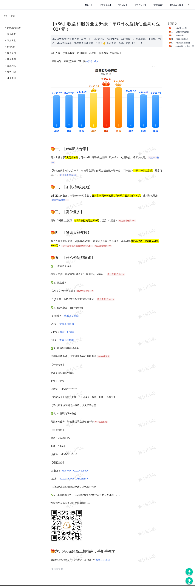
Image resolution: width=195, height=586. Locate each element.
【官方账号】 (123, 5)
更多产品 (11, 65)
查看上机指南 (71, 315)
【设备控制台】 (176, 5)
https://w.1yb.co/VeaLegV (74, 470)
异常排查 (11, 34)
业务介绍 (11, 71)
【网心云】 (89, 5)
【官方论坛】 (140, 5)
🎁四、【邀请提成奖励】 (179, 39)
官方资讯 (11, 40)
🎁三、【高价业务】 (177, 35)
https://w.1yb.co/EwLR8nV (73, 478)
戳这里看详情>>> (68, 175)
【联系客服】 (158, 5)
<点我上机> (92, 61)
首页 (6, 15)
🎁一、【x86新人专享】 (178, 28)
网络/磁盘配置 (14, 27)
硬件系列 (11, 59)
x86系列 (11, 46)
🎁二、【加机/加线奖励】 (179, 31)
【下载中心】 (105, 5)
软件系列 (11, 52)
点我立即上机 (103, 559)
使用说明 (11, 78)
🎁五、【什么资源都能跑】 (180, 42)
